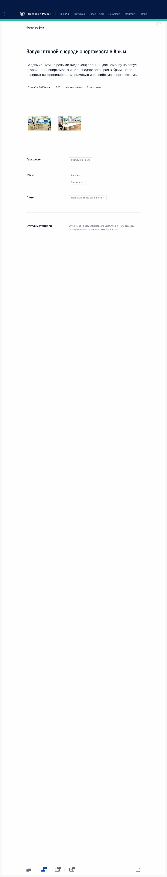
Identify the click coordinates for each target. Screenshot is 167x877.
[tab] (29, 869)
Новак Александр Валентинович (87, 197)
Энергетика (77, 182)
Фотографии (35, 28)
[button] (6, 5)
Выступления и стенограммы (119, 226)
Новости (99, 226)
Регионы (75, 175)
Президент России (39, 5)
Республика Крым (80, 159)
